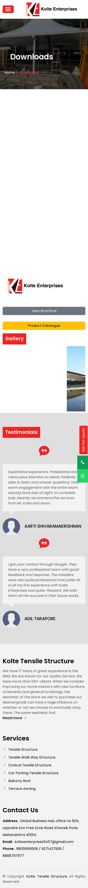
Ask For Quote (83, 440)
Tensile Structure (23, 749)
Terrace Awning (22, 788)
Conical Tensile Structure (29, 765)
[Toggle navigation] (8, 9)
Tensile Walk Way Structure (31, 757)
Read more (15, 717)
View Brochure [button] (44, 310)
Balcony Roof (19, 780)
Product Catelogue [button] (44, 325)
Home (9, 72)
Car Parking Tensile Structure (33, 773)
